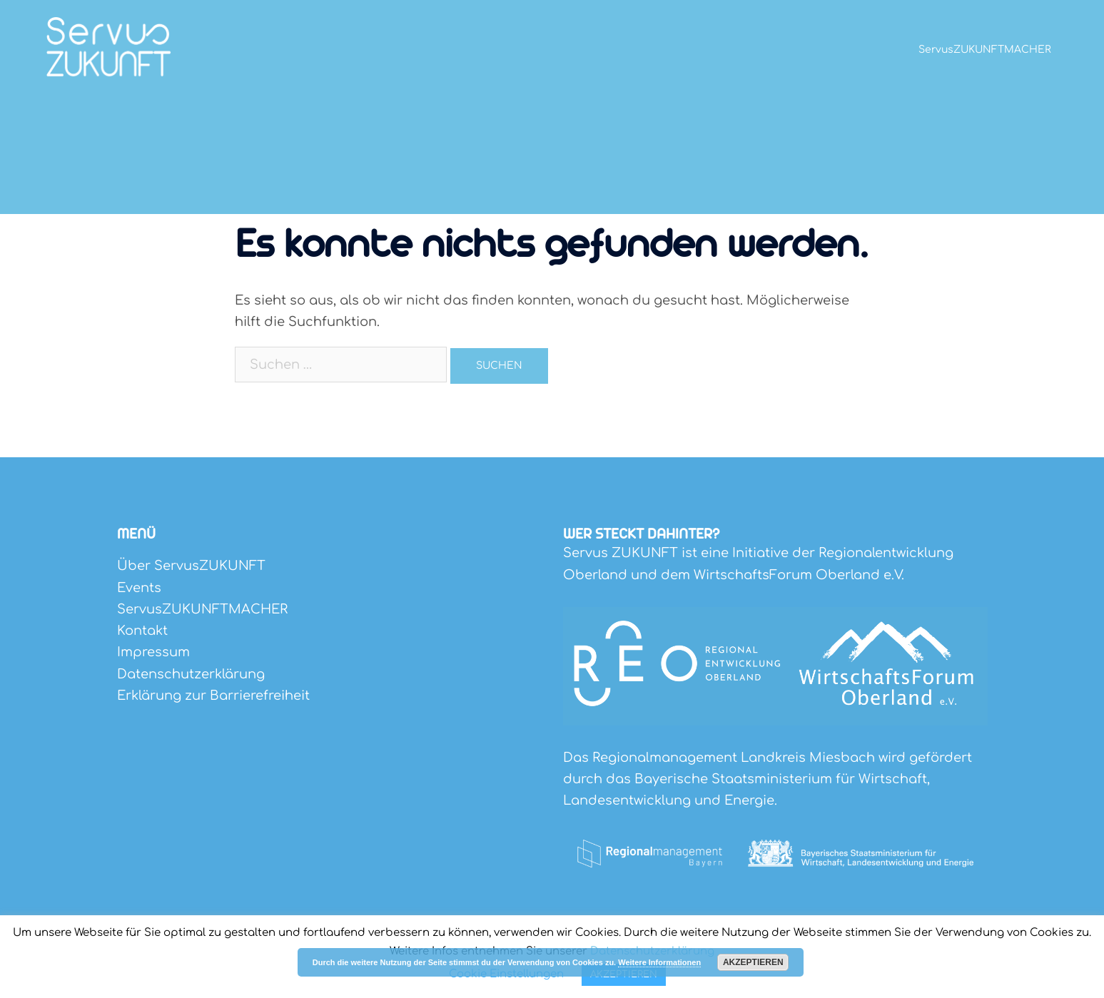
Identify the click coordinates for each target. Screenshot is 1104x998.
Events (139, 588)
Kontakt (142, 630)
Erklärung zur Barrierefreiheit (213, 695)
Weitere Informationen (659, 962)
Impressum (153, 652)
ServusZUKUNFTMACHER (984, 49)
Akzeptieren (753, 962)
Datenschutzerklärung (191, 674)
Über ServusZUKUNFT (191, 566)
